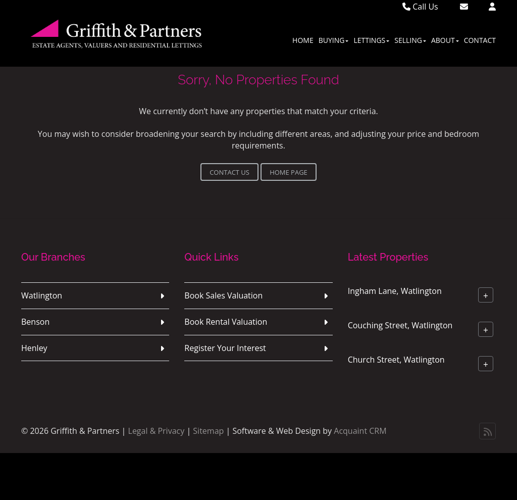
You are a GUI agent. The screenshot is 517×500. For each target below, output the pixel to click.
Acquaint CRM (360, 430)
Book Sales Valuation (223, 295)
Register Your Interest (225, 348)
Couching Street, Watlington (400, 325)
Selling (410, 40)
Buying (334, 40)
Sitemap (208, 430)
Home (303, 40)
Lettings (371, 40)
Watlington (41, 295)
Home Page (288, 172)
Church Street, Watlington (396, 359)
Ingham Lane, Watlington (395, 290)
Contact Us (229, 172)
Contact (480, 40)
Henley (34, 348)
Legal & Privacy (156, 430)
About (445, 40)
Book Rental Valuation (225, 321)
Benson (35, 321)
